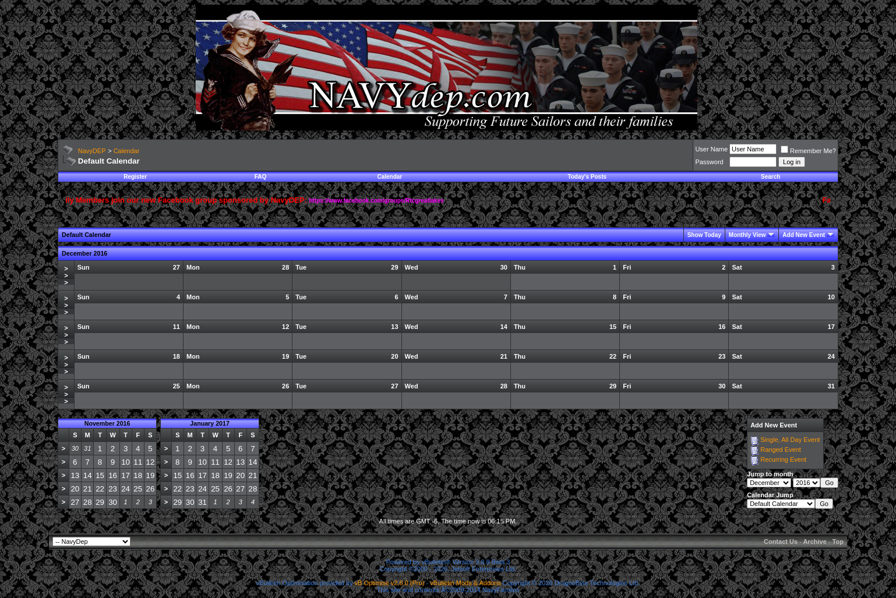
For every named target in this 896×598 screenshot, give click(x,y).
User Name (711, 149)
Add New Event (803, 235)
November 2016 (107, 423)
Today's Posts (586, 177)
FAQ (261, 177)
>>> (66, 275)
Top (838, 541)
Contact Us (781, 541)
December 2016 (84, 253)
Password (709, 161)
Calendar (127, 150)
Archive (814, 541)
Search (770, 177)
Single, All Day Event (790, 439)
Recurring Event (783, 459)
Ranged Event (780, 449)
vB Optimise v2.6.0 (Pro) (390, 582)
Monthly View (747, 235)
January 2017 (210, 423)
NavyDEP (92, 150)
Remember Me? (808, 150)
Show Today (704, 235)
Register (135, 177)
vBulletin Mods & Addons (465, 582)
